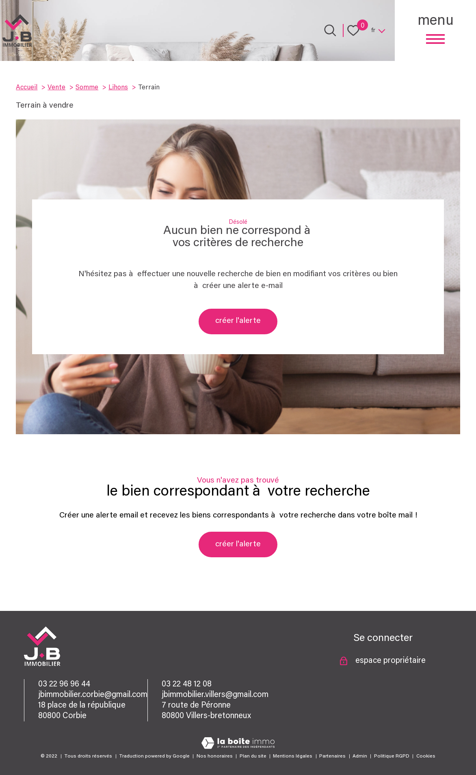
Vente (56, 87)
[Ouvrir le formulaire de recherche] (330, 30)
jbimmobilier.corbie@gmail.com (92, 695)
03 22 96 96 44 (64, 684)
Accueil (26, 87)
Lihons (118, 87)
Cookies (425, 756)
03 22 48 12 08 (187, 684)
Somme (87, 87)
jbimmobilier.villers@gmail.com (215, 695)
